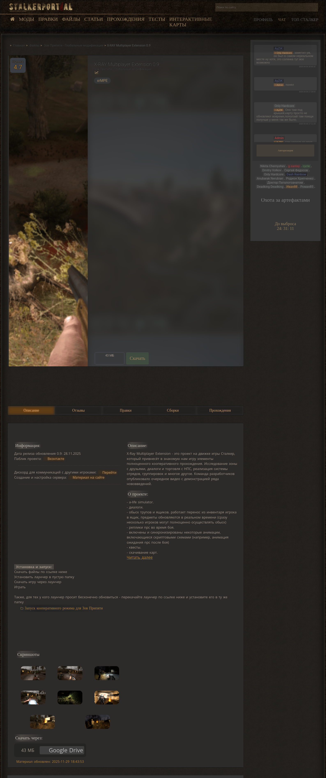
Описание (31, 410)
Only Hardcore (273, 174)
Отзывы (78, 410)
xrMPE (102, 81)
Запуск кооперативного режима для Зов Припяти (64, 608)
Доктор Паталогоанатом (285, 182)
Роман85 (306, 187)
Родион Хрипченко (299, 178)
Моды (26, 19)
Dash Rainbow (296, 174)
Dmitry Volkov (271, 170)
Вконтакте (55, 458)
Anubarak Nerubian (270, 178)
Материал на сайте (89, 477)
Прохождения (125, 19)
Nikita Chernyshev (272, 166)
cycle (306, 166)
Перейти (109, 472)
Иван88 (291, 187)
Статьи (93, 19)
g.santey (294, 166)
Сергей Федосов (296, 170)
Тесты (157, 19)
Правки (48, 19)
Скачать (137, 358)
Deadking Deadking (270, 187)
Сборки (173, 410)
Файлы (71, 19)
